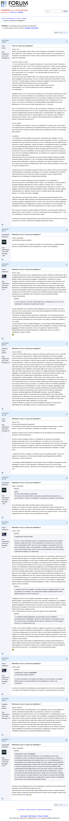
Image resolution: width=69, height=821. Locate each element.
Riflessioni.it (13, 12)
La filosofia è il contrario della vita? (27, 809)
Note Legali (24, 816)
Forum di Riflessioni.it (9, 18)
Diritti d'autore (32, 816)
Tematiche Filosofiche (31, 28)
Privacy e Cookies (43, 816)
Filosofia (24, 18)
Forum (18, 18)
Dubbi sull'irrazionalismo (44, 809)
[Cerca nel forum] (53, 11)
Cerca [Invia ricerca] (65, 11)
